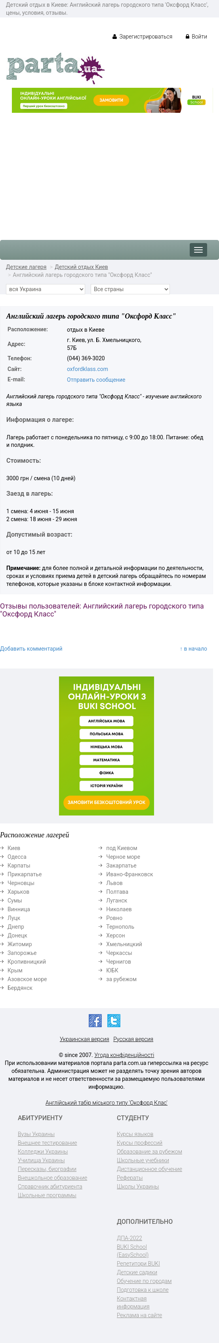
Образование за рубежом (149, 1151)
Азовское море (27, 979)
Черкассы (119, 953)
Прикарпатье (25, 874)
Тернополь (120, 927)
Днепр (16, 927)
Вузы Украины (36, 1134)
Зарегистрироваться (142, 36)
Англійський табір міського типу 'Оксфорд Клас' (107, 1103)
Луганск (116, 900)
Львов (114, 883)
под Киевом (121, 848)
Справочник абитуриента (50, 1186)
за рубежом (121, 979)
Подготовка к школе (143, 1290)
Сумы (15, 900)
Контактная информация (133, 1302)
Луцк (14, 918)
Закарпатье (121, 865)
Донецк (17, 935)
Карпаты (19, 865)
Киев (14, 848)
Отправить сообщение (96, 380)
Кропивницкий (27, 961)
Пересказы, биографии (47, 1169)
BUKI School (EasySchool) (133, 1251)
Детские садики (137, 1272)
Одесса (17, 857)
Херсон (115, 935)
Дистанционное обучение (149, 1169)
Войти (196, 36)
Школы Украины (138, 1186)
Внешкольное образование (52, 1178)
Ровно (114, 918)
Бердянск (20, 988)
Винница (19, 909)
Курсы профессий (139, 1143)
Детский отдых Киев (81, 267)
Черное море (123, 857)
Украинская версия (84, 1039)
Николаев (119, 909)
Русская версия (133, 1039)
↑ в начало (193, 648)
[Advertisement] (109, 172)
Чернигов (118, 961)
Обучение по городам (144, 1281)
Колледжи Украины (43, 1151)
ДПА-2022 (129, 1238)
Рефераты (130, 1178)
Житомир (20, 944)
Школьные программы (47, 1195)
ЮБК (112, 970)
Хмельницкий (124, 944)
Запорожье (22, 953)
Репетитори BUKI (138, 1263)
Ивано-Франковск (129, 874)
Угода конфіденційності (124, 1055)
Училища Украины (41, 1160)
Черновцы (21, 883)
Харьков (18, 892)
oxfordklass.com (87, 369)
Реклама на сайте (139, 1315)
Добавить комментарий (31, 648)
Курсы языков (135, 1134)
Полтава (117, 892)
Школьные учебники (143, 1160)
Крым (15, 970)
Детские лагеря (26, 267)
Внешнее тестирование (47, 1143)
